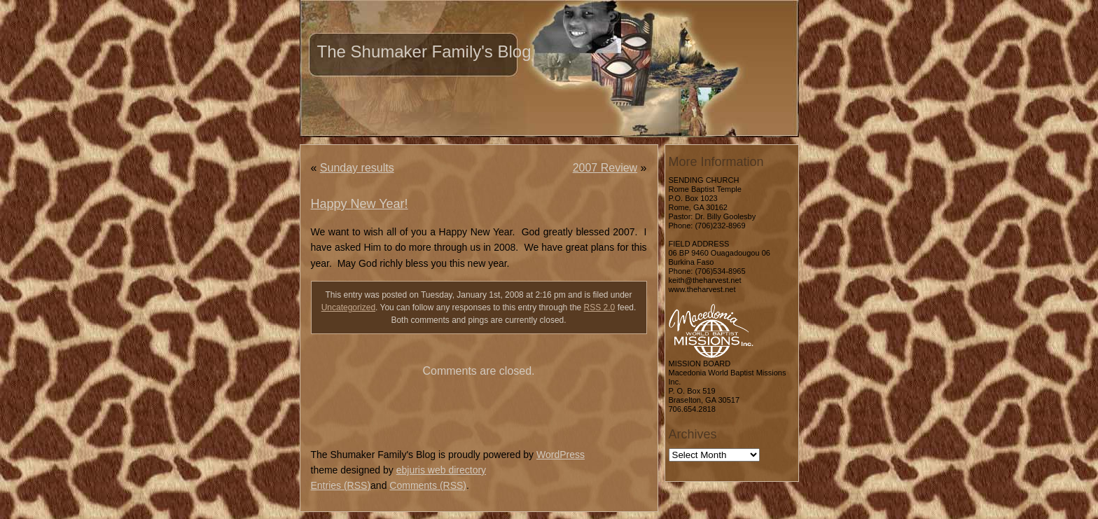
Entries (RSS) (341, 485)
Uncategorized (348, 307)
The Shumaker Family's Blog (424, 51)
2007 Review (605, 168)
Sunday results (357, 168)
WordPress (560, 454)
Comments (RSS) (427, 485)
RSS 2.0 (600, 307)
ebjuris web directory (441, 470)
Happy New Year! (359, 204)
